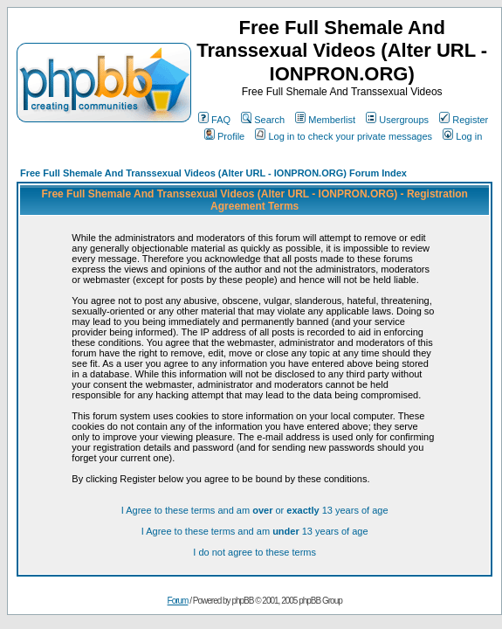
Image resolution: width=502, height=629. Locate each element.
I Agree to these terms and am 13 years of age (254, 531)
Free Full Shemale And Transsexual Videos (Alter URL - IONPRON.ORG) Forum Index (213, 173)
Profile (224, 136)
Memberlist (325, 119)
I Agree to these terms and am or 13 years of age (255, 510)
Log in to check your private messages (343, 136)
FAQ (214, 119)
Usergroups (397, 119)
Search (263, 119)
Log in (462, 136)
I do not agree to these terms (254, 552)
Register (463, 119)
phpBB (242, 600)
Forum (178, 600)
